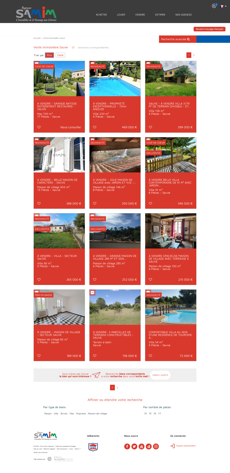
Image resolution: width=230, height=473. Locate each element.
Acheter (101, 14)
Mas (72, 413)
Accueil (37, 38)
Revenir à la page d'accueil (209, 29)
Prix (49, 55)
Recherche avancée (175, 39)
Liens (71, 449)
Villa (56, 413)
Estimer (160, 14)
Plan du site (38, 449)
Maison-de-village (97, 413)
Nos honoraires (62, 449)
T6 (154, 413)
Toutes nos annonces (40, 452)
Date (60, 55)
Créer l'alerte (160, 375)
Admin (77, 449)
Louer (121, 14)
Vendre (140, 14)
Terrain (63, 413)
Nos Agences (183, 14)
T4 (145, 413)
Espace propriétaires (183, 445)
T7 (159, 413)
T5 (150, 413)
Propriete (81, 413)
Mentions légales (49, 449)
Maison (47, 413)
